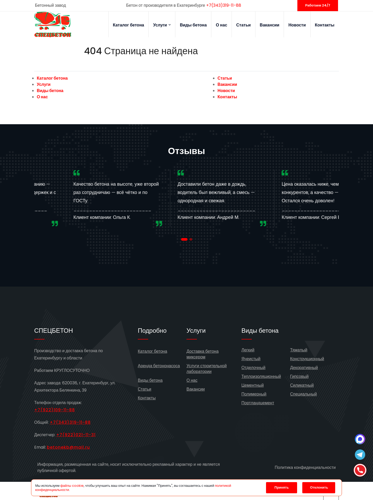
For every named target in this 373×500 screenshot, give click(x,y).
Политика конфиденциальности (305, 467)
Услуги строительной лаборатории (207, 368)
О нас (221, 25)
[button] (184, 239)
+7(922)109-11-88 (54, 410)
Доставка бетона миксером (203, 354)
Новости (297, 25)
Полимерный (253, 394)
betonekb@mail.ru (68, 447)
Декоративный (304, 368)
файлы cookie (72, 485)
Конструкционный (307, 359)
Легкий (247, 350)
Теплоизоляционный (261, 376)
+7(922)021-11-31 (76, 435)
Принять (282, 487)
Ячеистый (251, 359)
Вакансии (269, 25)
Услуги (162, 25)
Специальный (303, 394)
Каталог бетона (128, 25)
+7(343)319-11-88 (223, 5)
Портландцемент (257, 403)
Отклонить (319, 487)
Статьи (243, 25)
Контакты (324, 25)
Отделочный (253, 368)
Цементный (252, 385)
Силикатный (302, 385)
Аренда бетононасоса (159, 366)
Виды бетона (193, 25)
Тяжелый (298, 350)
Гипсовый (299, 376)
